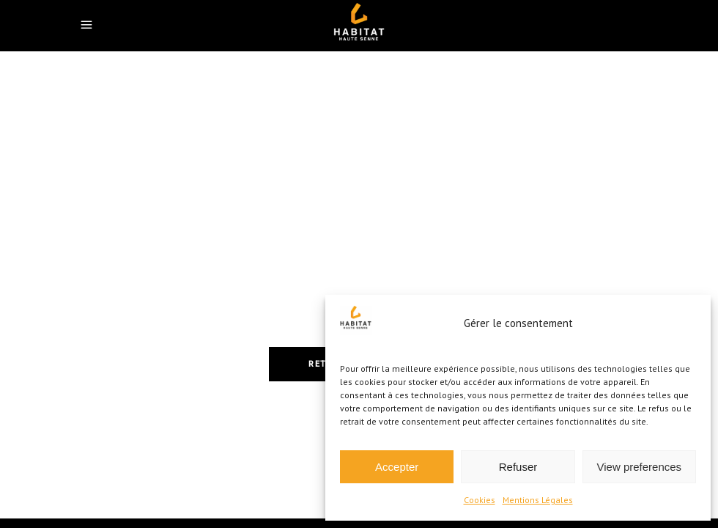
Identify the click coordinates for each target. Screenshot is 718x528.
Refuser (518, 467)
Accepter (396, 467)
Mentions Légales (538, 499)
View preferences (639, 467)
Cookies (479, 499)
